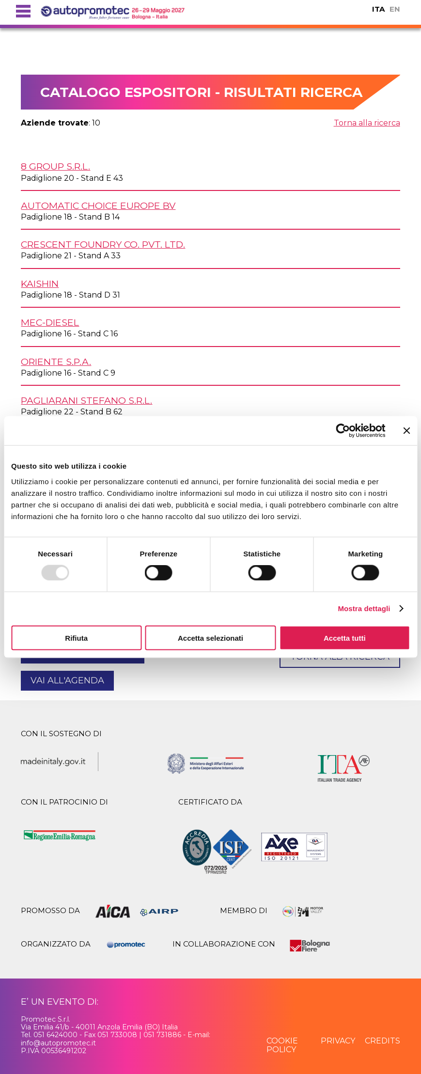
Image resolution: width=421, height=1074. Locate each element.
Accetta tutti (345, 637)
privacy (338, 1040)
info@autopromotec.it (58, 1043)
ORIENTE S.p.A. (56, 361)
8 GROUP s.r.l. (55, 166)
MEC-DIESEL (50, 322)
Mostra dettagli (364, 608)
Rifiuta (76, 637)
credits (382, 1040)
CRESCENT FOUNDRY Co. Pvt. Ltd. (103, 244)
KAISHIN (40, 283)
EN (395, 9)
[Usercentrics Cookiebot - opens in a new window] (342, 431)
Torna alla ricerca (367, 122)
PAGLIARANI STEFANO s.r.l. (86, 400)
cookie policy (282, 1045)
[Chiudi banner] (406, 430)
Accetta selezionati (210, 637)
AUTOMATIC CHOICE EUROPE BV (98, 205)
